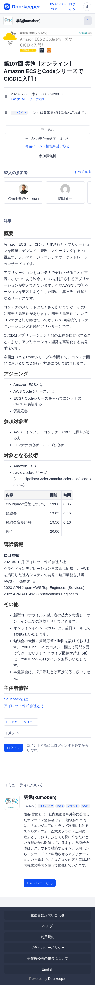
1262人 (29, 805)
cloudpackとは (16, 699)
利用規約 (47, 937)
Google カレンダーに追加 (28, 99)
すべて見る (82, 172)
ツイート (29, 722)
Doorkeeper (57, 979)
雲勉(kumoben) (28, 21)
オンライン (19, 112)
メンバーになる (40, 883)
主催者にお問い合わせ (48, 915)
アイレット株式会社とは (24, 706)
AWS (60, 805)
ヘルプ (47, 926)
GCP (85, 805)
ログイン (13, 748)
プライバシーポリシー (48, 948)
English (47, 969)
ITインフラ (46, 805)
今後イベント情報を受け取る (47, 146)
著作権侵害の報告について (47, 958)
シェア (11, 722)
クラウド (72, 805)
